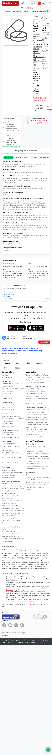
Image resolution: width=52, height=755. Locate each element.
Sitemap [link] (20, 642)
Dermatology (43, 456)
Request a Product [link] (16, 472)
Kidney (38, 412)
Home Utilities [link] (6, 455)
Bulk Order (5, 353)
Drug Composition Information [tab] (26, 151)
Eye (22, 508)
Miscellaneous (6, 523)
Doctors (27, 11)
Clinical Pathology (31, 377)
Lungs (28, 412)
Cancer (45, 417)
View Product (49, 108)
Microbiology (35, 380)
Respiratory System (7, 491)
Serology (28, 380)
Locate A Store (22, 348)
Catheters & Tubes (7, 534)
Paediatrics (29, 449)
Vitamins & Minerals (7, 508)
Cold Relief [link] (18, 416)
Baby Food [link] (4, 377)
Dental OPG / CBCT (43, 396)
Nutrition (17, 508)
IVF (45, 466)
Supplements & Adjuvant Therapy (37, 78)
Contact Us (13, 353)
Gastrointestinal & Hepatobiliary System (13, 486)
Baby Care (11, 377)
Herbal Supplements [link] (7, 437)
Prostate (35, 419)
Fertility (33, 412)
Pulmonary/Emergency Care (16, 538)
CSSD (21, 531)
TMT (27, 393)
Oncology (19, 501)
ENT (27, 458)
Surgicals (4, 538)
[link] (10, 3)
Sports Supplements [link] (7, 432)
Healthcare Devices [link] (7, 423)
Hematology (29, 382)
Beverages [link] (4, 460)
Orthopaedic (19, 536)
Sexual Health (40, 487)
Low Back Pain (38, 480)
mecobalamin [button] (44, 157)
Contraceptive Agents (8, 498)
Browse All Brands (8, 350)
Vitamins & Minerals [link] (7, 435)
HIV (47, 419)
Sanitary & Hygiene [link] (13, 383)
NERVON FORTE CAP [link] (9, 294)
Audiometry (29, 398)
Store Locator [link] (5, 475)
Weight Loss (37, 477)
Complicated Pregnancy (33, 468)
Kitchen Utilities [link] (15, 455)
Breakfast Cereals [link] (16, 405)
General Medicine (31, 446)
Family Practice (41, 446)
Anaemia (40, 415)
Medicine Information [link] (8, 470)
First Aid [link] (4, 416)
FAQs (11, 348)
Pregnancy (42, 419)
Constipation (45, 477)
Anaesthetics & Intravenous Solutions (12, 513)
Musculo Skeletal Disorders (33, 424)
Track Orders (35, 348)
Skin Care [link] (4, 383)
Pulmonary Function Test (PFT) (35, 403)
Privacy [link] (26, 642)
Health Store (27, 8)
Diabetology (29, 453)
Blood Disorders (42, 432)
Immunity (39, 417)
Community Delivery (35, 350)
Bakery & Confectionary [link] (14, 457)
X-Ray (37, 388)
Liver (46, 410)
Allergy (43, 412)
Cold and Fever (37, 475)
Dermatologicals (19, 510)
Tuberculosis (29, 422)
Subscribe (44, 342)
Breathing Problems (31, 485)
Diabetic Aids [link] (16, 446)
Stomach (43, 434)
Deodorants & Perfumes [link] (8, 391)
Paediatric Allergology (32, 463)
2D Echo (40, 393)
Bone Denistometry (31, 396)
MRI (27, 388)
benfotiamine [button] (8, 157)
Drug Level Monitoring (32, 429)
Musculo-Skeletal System (9, 496)
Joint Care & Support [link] (7, 418)
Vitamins (34, 415)
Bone (33, 417)
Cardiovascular (14, 531)
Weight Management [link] (8, 410)
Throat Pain (40, 482)
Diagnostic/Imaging (7, 541)
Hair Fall (47, 482)
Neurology (35, 456)
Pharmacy (7, 11)
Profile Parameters (42, 377)
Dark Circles (29, 480)
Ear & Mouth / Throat (7, 510)
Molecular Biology (39, 382)
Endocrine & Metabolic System (10, 506)
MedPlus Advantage (41, 11)
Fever (45, 415)
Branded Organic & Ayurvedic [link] (10, 462)
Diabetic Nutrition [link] (6, 446)
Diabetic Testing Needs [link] (8, 443)
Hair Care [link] (10, 386)
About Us (5, 348)
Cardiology (29, 456)
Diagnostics (17, 11)
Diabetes (28, 417)
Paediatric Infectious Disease (34, 466)
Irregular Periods (30, 482)
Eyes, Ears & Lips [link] (6, 393)
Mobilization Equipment (8, 536)
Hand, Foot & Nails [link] (7, 398)
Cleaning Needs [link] (6, 452)
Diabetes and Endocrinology (41, 453)
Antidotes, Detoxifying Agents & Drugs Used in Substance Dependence (12, 519)
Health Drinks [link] (6, 405)
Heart (42, 410)
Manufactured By (8, 263)
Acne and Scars (43, 485)
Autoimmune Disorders (32, 434)
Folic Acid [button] (34, 157)
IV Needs (15, 534)
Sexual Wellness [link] (19, 388)
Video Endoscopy (30, 401)
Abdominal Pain (30, 487)
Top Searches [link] (13, 475)
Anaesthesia (5, 531)
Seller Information (36, 91)
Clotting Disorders (31, 427)
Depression (29, 477)
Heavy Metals (43, 429)
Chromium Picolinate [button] (21, 157)
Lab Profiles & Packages (33, 410)
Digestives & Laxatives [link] (8, 421)
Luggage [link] (4, 457)
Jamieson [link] (17, 437)
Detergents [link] (15, 452)
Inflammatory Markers (32, 437)
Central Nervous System (8, 493)
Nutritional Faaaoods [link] (7, 407)
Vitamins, (36, 74)
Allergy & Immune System (9, 515)
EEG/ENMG (33, 393)
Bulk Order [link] (4, 641)
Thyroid (28, 415)
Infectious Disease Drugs (9, 501)
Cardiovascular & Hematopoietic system (13, 488)
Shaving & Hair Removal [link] (8, 396)
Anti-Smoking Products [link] (8, 426)
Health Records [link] (6, 472)
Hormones (20, 496)
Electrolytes (43, 437)
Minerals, (36, 72)
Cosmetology (45, 458)
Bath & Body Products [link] (8, 388)
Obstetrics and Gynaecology (34, 451)
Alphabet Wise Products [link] (8, 477)
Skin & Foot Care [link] (18, 418)
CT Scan (32, 388)
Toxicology (45, 424)
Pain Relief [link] (10, 416)
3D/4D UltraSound (31, 391)
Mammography (41, 391)
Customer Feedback (21, 350)
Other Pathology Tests (41, 422)
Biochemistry (43, 380)
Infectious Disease (31, 432)
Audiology (43, 468)
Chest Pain (29, 475)
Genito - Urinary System (8, 503)
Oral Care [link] (4, 386)
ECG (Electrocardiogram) (41, 398)
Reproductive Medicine (32, 461)
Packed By (31, 263)
